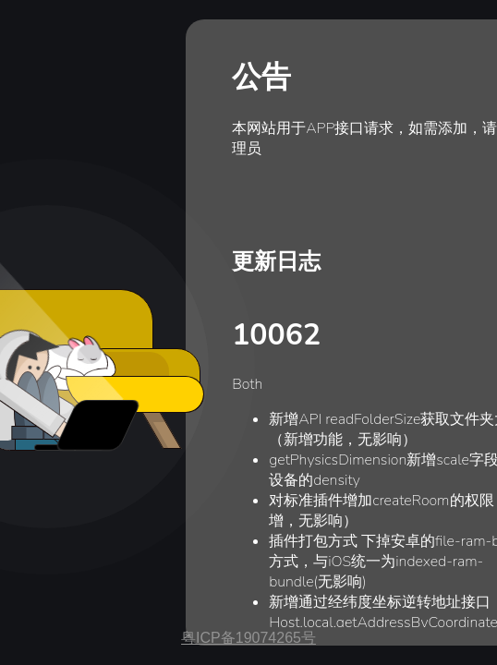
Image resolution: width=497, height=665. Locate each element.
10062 (276, 335)
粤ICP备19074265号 (248, 638)
